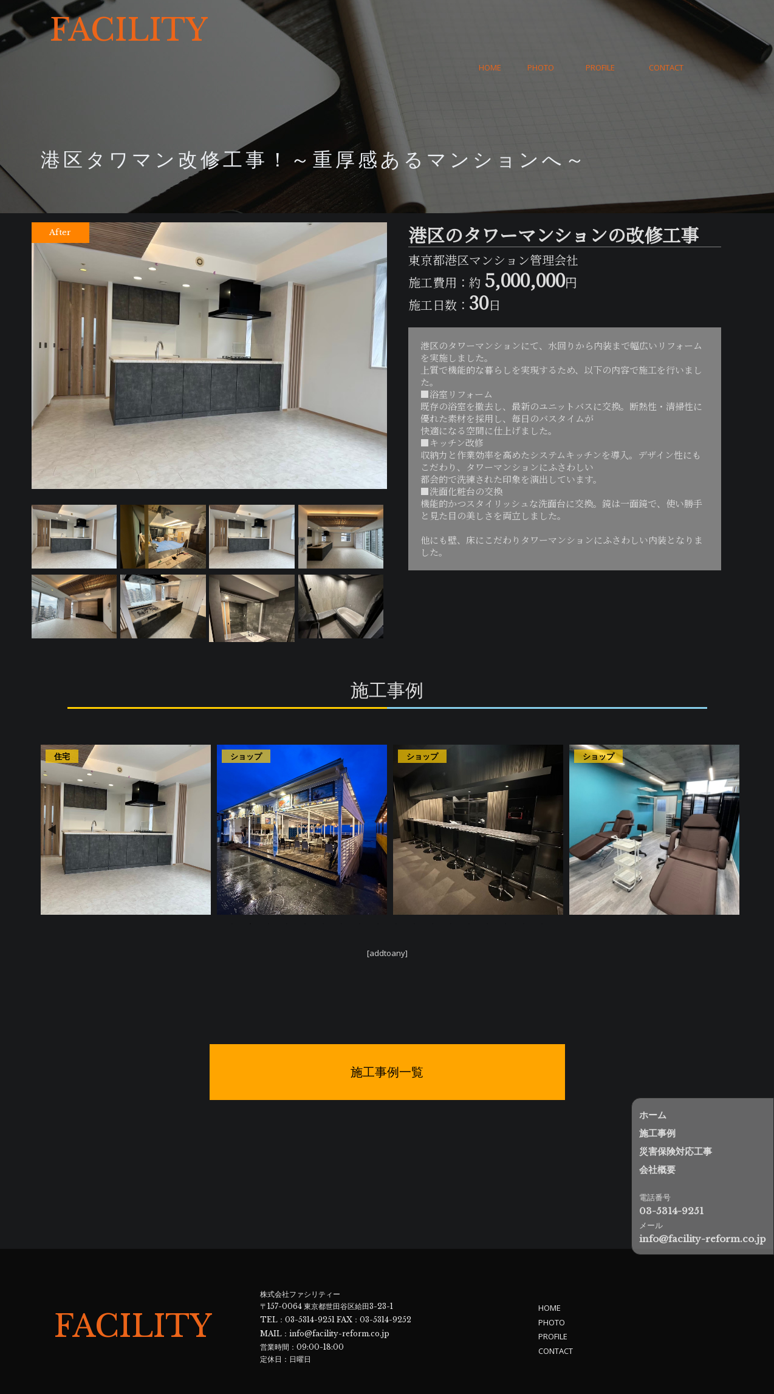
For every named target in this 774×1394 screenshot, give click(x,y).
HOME (490, 30)
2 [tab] (250, 887)
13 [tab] (451, 887)
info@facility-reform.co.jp (339, 1293)
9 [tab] (378, 887)
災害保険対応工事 (675, 1151)
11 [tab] (414, 887)
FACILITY (129, 30)
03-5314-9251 (310, 1281)
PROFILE (600, 30)
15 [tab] (487, 887)
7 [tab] (341, 887)
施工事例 (657, 1133)
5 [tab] (305, 887)
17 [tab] (524, 887)
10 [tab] (396, 887)
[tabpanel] (126, 793)
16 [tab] (505, 887)
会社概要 (657, 1169)
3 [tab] (268, 887)
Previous (52, 793)
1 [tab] (232, 887)
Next (726, 793)
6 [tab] (323, 887)
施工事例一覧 (387, 1035)
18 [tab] (542, 887)
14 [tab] (469, 887)
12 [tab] (432, 887)
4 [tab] (287, 887)
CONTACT (666, 30)
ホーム (652, 1115)
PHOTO (540, 30)
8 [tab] (360, 887)
